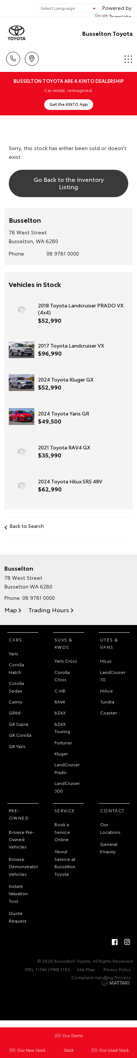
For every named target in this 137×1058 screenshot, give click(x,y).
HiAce (106, 690)
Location (32, 57)
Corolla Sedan (16, 686)
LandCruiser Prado (67, 768)
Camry (15, 701)
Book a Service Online (62, 831)
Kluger (61, 753)
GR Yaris (17, 746)
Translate (113, 16)
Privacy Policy (117, 969)
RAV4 (59, 701)
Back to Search (27, 525)
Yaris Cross (65, 661)
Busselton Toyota (107, 33)
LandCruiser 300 (67, 786)
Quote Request (17, 916)
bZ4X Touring (62, 727)
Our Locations (110, 828)
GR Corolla (20, 735)
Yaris (13, 653)
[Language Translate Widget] (68, 8)
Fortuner (63, 742)
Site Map (86, 969)
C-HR (59, 690)
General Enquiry (108, 847)
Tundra (107, 701)
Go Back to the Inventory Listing (69, 182)
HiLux (105, 661)
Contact (112, 810)
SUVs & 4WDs (63, 643)
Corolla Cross (62, 675)
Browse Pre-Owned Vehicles (21, 839)
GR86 (15, 712)
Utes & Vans (109, 643)
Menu (128, 59)
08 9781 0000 (62, 253)
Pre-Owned (19, 814)
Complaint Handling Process (101, 977)
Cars (15, 639)
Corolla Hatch (16, 668)
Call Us (13, 57)
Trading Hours (48, 609)
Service (64, 810)
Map (10, 609)
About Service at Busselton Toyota (64, 862)
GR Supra (18, 724)
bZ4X (60, 712)
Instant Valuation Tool (18, 893)
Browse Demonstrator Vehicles (23, 866)
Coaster (108, 712)
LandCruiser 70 (112, 675)
